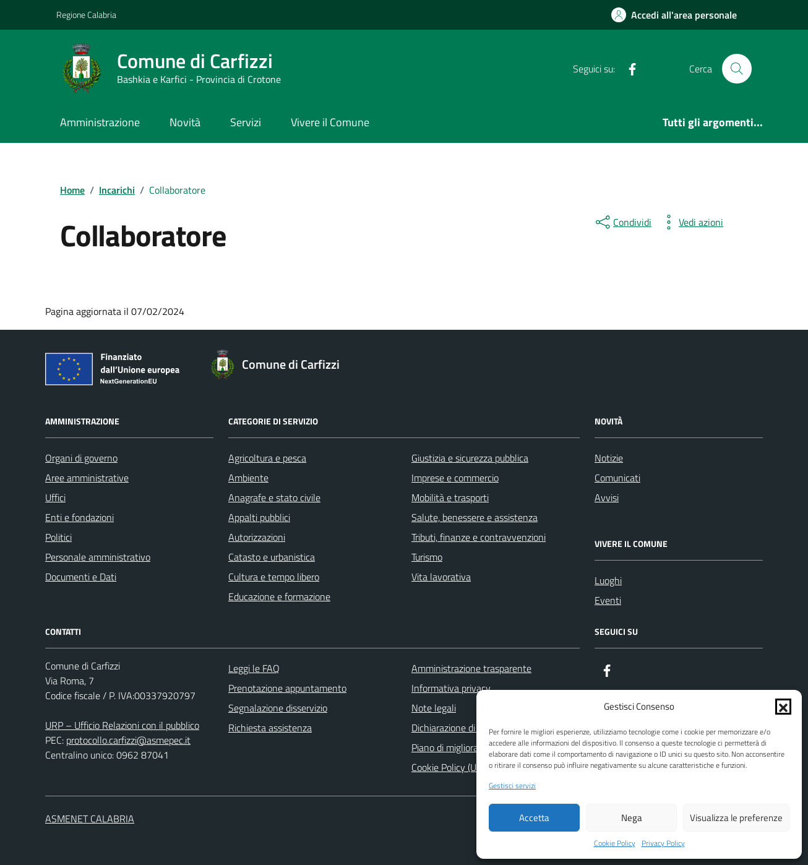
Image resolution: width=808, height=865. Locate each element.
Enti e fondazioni (79, 517)
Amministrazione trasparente (471, 668)
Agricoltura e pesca (267, 457)
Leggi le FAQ (254, 668)
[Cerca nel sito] (737, 69)
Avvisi (607, 497)
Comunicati (617, 477)
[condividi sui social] (622, 222)
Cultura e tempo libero (273, 576)
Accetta (534, 818)
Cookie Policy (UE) (447, 767)
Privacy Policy (663, 843)
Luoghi (608, 580)
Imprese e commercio (455, 477)
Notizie (609, 457)
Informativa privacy (451, 688)
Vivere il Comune (330, 122)
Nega (631, 818)
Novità (185, 122)
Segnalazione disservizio (277, 707)
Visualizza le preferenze (736, 818)
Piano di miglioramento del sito (474, 747)
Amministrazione (100, 122)
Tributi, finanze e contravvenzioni (478, 537)
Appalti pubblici (259, 517)
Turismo (426, 556)
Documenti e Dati (80, 576)
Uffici (55, 497)
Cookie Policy (614, 843)
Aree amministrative (87, 477)
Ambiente (248, 477)
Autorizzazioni (256, 537)
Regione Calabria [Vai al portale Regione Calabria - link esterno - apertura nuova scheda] (86, 14)
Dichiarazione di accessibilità (468, 727)
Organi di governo (81, 457)
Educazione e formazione (279, 596)
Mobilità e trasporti (450, 497)
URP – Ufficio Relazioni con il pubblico (122, 725)
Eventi (608, 600)
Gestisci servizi (512, 785)
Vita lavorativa (441, 576)
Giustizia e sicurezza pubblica (469, 457)
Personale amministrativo (97, 556)
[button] (783, 706)
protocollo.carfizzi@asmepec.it (128, 740)
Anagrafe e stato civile (274, 497)
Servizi (245, 122)
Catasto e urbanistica (271, 556)
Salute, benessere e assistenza (474, 517)
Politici (58, 537)
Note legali (433, 707)
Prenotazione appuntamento (287, 688)
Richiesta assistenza (270, 727)
